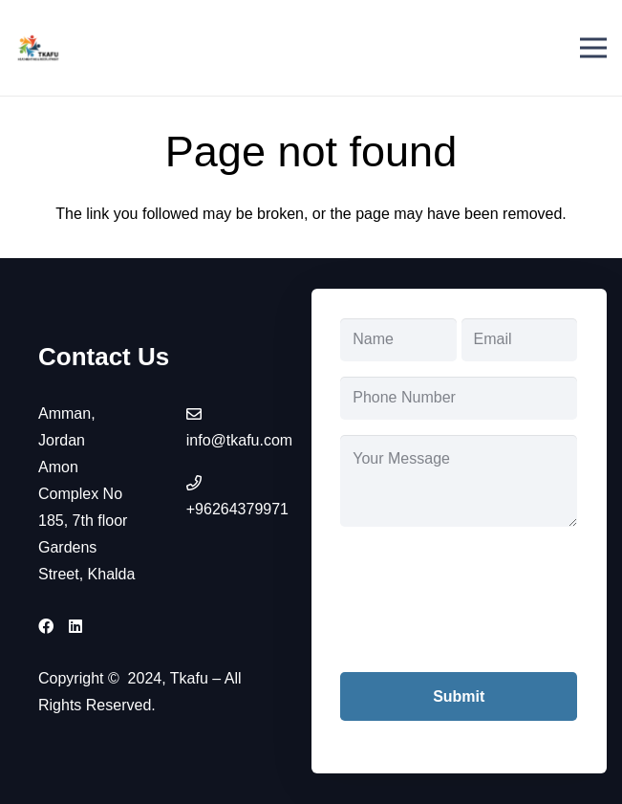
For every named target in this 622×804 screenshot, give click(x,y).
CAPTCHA (377, 555)
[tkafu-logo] (38, 47)
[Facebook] (46, 626)
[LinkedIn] (75, 626)
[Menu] (593, 48)
